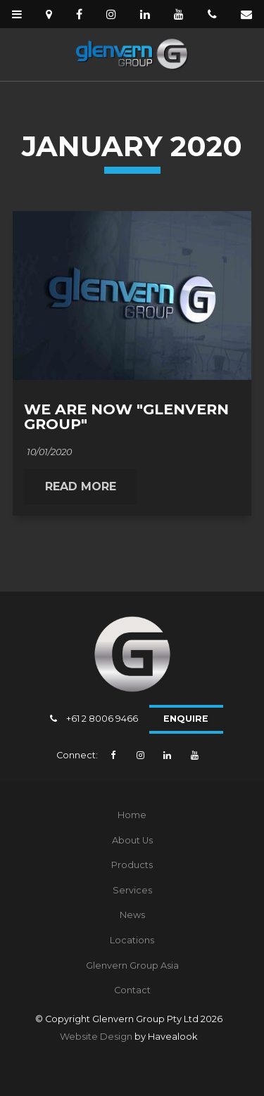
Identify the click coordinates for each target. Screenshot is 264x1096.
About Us (132, 840)
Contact (132, 990)
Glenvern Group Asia (132, 965)
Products (132, 865)
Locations (132, 940)
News (132, 915)
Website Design (96, 1036)
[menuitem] (132, 815)
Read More (80, 486)
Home (132, 815)
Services (132, 890)
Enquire (185, 718)
